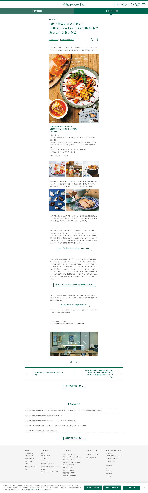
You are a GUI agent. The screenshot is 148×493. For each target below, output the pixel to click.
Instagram (109, 471)
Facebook (109, 465)
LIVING (27, 450)
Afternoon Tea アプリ (93, 454)
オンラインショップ (69, 454)
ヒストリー (109, 453)
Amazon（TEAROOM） (70, 475)
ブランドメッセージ (112, 458)
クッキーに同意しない (112, 488)
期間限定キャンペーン (47, 464)
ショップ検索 (67, 450)
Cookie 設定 (131, 488)
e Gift (43, 469)
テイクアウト (45, 461)
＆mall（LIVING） (68, 467)
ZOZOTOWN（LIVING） (70, 459)
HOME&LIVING (29, 453)
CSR (26, 469)
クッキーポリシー (36, 490)
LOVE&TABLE (45, 456)
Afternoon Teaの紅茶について (50, 466)
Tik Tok (108, 476)
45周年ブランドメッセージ (114, 456)
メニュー (44, 458)
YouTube (109, 473)
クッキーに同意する (93, 488)
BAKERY (43, 453)
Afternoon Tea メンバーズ (94, 450)
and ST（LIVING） (69, 470)
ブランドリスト (110, 461)
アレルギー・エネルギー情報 (49, 472)
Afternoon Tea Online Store (72, 457)
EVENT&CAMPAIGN (31, 466)
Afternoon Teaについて (113, 450)
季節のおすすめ (29, 458)
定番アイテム (28, 461)
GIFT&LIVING (29, 456)
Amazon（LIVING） (69, 465)
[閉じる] (144, 487)
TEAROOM (44, 450)
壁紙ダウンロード (91, 458)
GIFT (26, 464)
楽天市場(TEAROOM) (69, 473)
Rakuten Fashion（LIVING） (72, 462)
